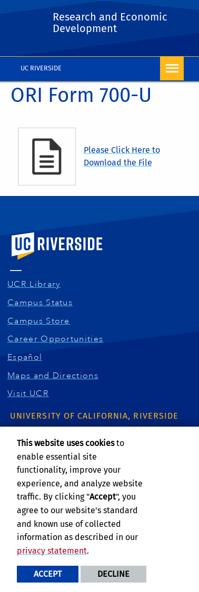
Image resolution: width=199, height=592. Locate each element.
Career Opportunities (57, 339)
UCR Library (35, 284)
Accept (48, 574)
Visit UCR (29, 393)
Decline (113, 574)
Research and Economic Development (110, 23)
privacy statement (52, 551)
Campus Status (41, 302)
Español (26, 357)
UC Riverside (41, 68)
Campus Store (40, 321)
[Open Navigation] (172, 68)
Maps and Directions (54, 375)
